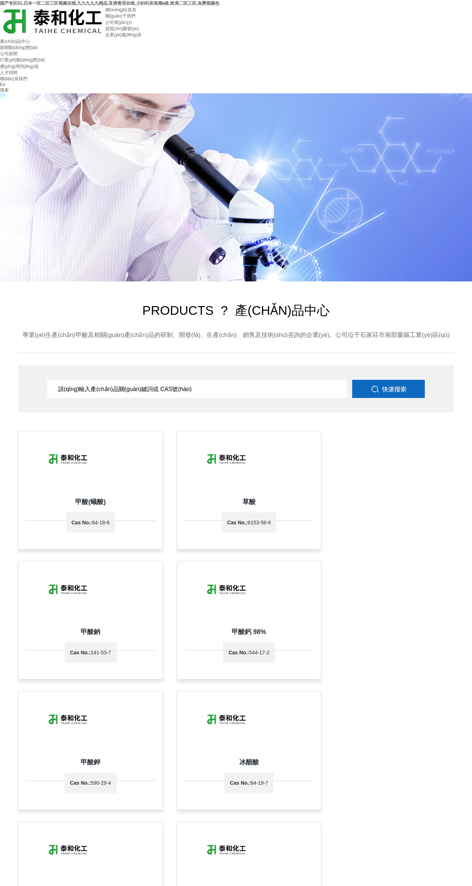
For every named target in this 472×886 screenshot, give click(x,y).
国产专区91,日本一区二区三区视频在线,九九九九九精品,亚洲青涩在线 (67, 882)
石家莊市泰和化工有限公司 (26, 775)
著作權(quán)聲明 (245, 775)
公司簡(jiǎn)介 (119, 22)
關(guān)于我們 (120, 16)
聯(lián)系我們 (13, 78)
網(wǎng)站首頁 (120, 9)
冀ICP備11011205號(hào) (316, 775)
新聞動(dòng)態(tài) (18, 47)
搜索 (4, 90)
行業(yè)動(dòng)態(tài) (22, 59)
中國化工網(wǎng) (158, 775)
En (2, 84)
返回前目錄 (268, 708)
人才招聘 (8, 72)
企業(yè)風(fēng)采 (123, 34)
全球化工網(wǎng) (195, 775)
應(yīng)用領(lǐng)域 (19, 66)
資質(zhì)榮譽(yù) (122, 28)
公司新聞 (8, 53)
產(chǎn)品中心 (15, 41)
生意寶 (220, 775)
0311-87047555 (29, 762)
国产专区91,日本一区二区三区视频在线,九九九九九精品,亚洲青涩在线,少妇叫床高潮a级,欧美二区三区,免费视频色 (109, 3)
